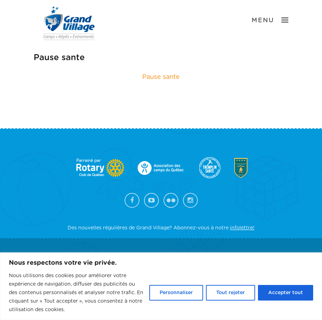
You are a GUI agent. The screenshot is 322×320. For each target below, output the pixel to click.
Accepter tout (285, 292)
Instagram (190, 200)
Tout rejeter (230, 292)
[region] (161, 286)
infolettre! (242, 227)
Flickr (170, 200)
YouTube (151, 200)
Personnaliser (176, 292)
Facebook (132, 200)
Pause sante (161, 77)
